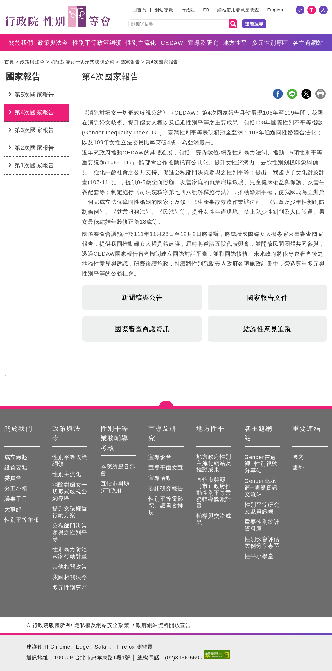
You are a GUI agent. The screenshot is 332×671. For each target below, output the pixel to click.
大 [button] (323, 9)
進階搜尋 (254, 23)
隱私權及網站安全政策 (101, 625)
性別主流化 (141, 43)
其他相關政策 (69, 567)
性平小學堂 (259, 556)
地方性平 (235, 43)
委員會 (13, 478)
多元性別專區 (270, 43)
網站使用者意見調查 (238, 9)
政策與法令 (53, 43)
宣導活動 (160, 478)
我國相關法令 (69, 577)
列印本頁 (320, 94)
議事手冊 (16, 499)
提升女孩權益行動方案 (69, 512)
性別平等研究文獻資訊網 (262, 508)
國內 (298, 457)
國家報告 (130, 61)
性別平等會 (57, 16)
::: (129, 9)
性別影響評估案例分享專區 (262, 542)
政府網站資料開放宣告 (163, 625)
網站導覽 (164, 9)
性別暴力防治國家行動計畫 (69, 553)
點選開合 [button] (166, 406)
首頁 (9, 61)
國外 (298, 467)
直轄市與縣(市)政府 (115, 486)
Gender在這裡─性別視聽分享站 (261, 464)
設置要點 (16, 467)
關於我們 (21, 43)
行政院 (188, 9)
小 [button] (300, 9)
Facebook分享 (278, 94)
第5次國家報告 (34, 94)
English (275, 9)
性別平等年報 (21, 520)
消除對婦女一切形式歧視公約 (82, 61)
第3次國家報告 (34, 130)
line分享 (292, 94)
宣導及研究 (203, 43)
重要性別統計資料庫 (262, 525)
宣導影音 (160, 457)
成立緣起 (16, 457)
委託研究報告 (165, 488)
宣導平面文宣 (165, 467)
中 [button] (311, 9)
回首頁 (139, 9)
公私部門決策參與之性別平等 (69, 532)
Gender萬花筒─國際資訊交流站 (261, 487)
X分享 (306, 94)
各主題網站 (308, 43)
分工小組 (16, 488)
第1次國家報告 (34, 165)
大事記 (13, 509)
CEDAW (172, 43)
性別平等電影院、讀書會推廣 (165, 505)
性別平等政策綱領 (97, 43)
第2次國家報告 (34, 148)
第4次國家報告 (162, 61)
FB (206, 9)
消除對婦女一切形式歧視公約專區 (69, 491)
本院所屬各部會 (118, 469)
